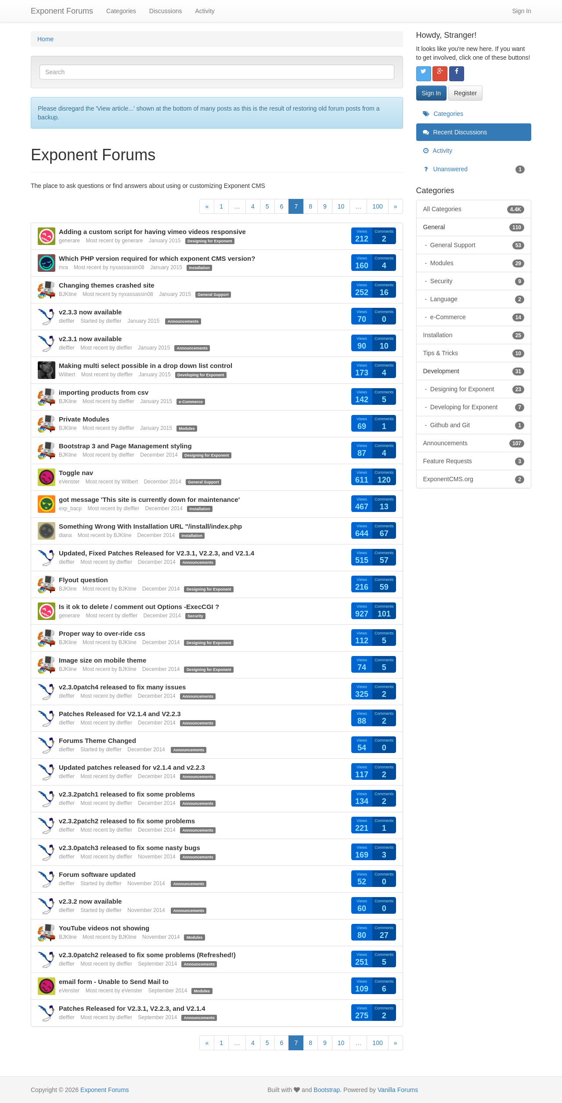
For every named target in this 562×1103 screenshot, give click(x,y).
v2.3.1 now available (90, 338)
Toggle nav (76, 472)
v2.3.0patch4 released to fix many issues (122, 687)
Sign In (521, 10)
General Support (213, 294)
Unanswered (474, 169)
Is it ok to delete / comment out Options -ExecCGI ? (139, 606)
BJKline (68, 294)
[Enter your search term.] (217, 72)
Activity (204, 10)
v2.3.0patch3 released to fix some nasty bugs (129, 847)
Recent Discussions (455, 132)
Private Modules (84, 419)
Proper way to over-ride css (102, 633)
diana (65, 535)
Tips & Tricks (474, 353)
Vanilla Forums (398, 1089)
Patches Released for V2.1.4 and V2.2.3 (120, 713)
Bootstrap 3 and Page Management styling (125, 446)
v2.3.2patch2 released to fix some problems (127, 821)
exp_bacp (70, 508)
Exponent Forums (62, 11)
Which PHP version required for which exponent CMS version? (157, 258)
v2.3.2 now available (90, 901)
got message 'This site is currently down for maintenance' (149, 499)
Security (195, 616)
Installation (199, 268)
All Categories (474, 209)
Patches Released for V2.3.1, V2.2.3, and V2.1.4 (132, 1008)
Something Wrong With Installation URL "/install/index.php (150, 526)
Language (476, 299)
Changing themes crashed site (107, 285)
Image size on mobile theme (102, 660)
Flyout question (83, 580)
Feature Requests (474, 461)
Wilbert (67, 374)
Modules (187, 428)
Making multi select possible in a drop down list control (145, 365)
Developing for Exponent (200, 375)
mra (63, 267)
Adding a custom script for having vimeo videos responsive (152, 231)
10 (341, 206)
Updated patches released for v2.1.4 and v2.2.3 (132, 767)
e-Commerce (191, 402)
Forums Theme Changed (97, 740)
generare (69, 241)
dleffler (67, 321)
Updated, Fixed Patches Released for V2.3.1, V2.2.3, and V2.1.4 (156, 553)
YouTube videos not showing (104, 928)
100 (377, 206)
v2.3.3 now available (90, 312)
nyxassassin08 (127, 267)
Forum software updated (97, 874)
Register (465, 93)
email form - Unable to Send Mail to (114, 981)
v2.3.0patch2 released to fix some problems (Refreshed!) (147, 955)
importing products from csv (103, 392)
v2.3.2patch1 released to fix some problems (127, 794)
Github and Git (476, 425)
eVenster (69, 482)
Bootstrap (326, 1089)
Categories (121, 10)
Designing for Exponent (209, 241)
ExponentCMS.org (474, 479)
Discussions (165, 10)
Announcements (183, 321)
